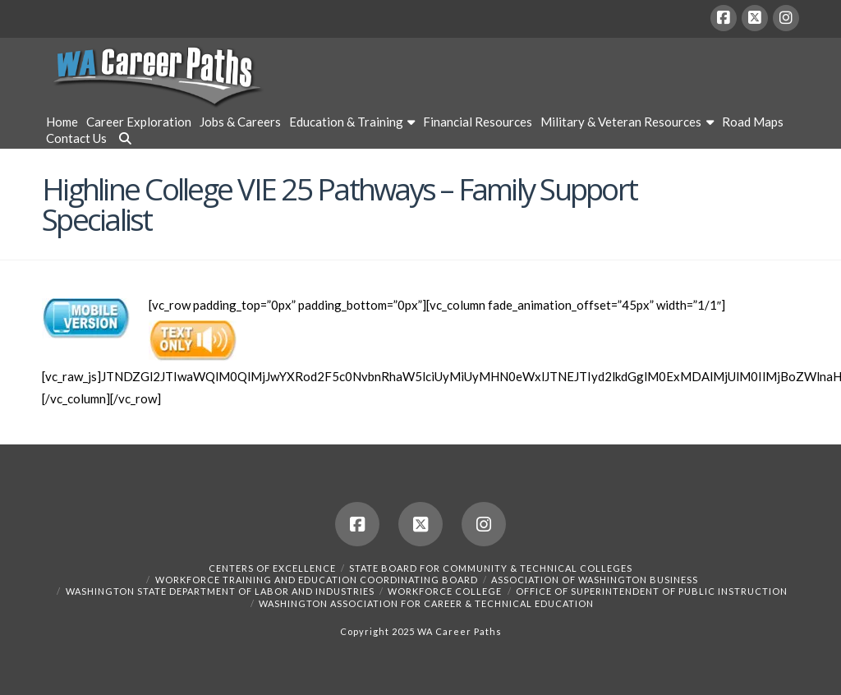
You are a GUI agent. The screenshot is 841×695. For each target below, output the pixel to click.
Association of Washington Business (594, 579)
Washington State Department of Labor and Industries (220, 591)
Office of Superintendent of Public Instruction (652, 591)
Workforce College (445, 591)
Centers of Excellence (272, 568)
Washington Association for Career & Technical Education (426, 603)
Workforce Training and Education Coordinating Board (316, 579)
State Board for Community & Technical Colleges (490, 568)
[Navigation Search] (123, 140)
